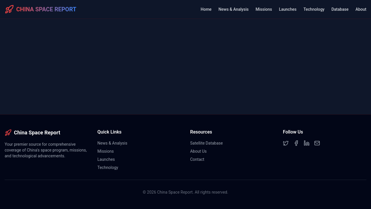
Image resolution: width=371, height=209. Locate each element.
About (360, 9)
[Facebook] (296, 143)
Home (206, 9)
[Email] (317, 143)
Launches (287, 9)
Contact (197, 159)
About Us (198, 151)
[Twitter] (286, 143)
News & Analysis (234, 9)
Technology (314, 9)
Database (339, 9)
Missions (264, 9)
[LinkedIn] (307, 143)
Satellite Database (206, 143)
